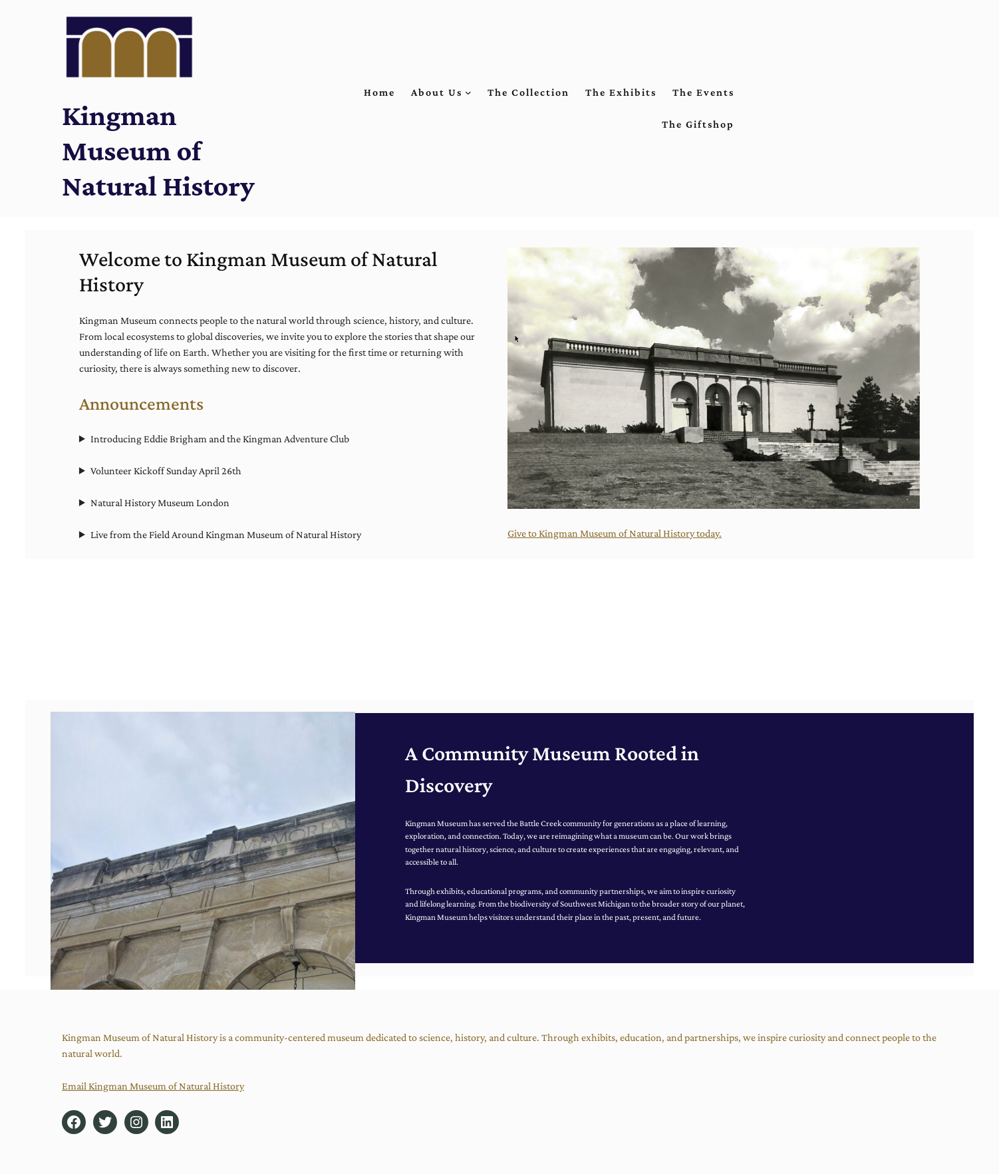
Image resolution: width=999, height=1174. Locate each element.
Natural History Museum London (159, 502)
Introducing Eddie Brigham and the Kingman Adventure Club (219, 438)
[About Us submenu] (468, 92)
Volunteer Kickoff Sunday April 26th (165, 470)
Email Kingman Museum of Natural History (153, 1086)
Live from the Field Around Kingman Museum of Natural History (225, 534)
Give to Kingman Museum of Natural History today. (614, 533)
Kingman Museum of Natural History (158, 150)
